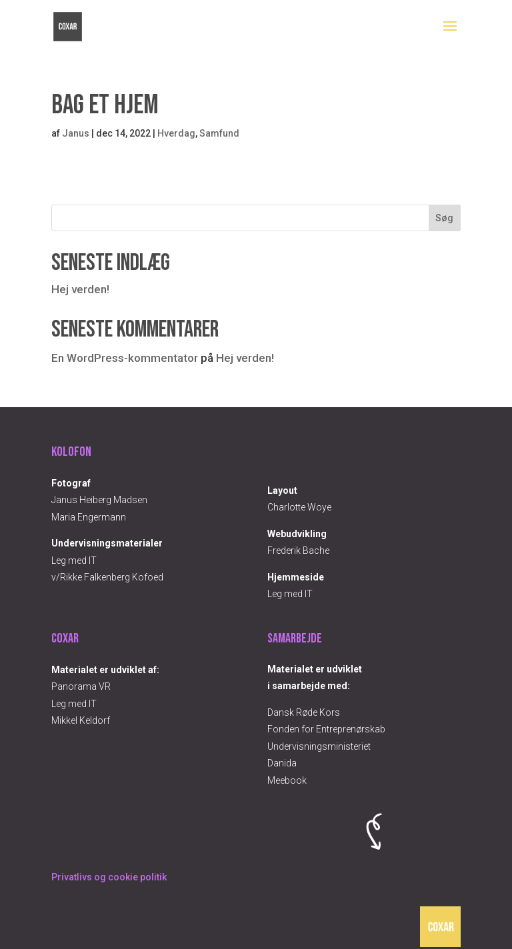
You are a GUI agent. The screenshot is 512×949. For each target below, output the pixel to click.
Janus (75, 133)
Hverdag (176, 133)
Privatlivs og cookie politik (109, 877)
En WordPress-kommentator (124, 358)
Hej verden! (80, 289)
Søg (444, 218)
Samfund (219, 133)
